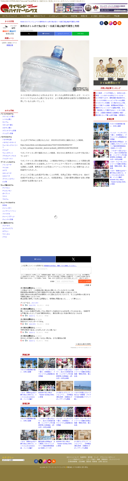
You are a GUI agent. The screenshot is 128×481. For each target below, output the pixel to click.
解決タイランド (39, 16)
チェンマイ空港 (7, 219)
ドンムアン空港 (7, 133)
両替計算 (84, 16)
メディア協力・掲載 (93, 459)
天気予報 (74, 16)
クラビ (4, 237)
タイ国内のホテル (7, 223)
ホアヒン (5, 231)
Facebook (46, 33)
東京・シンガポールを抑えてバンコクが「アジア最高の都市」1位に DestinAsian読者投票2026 (111, 95)
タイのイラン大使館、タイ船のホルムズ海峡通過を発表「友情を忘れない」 (111, 103)
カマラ (4, 170)
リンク (96, 457)
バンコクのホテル (7, 114)
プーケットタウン (8, 179)
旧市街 (4, 205)
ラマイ (4, 196)
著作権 (90, 457)
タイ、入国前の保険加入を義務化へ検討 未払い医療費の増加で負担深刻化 (111, 113)
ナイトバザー (7, 208)
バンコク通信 (25, 16)
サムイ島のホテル (7, 185)
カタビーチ (6, 176)
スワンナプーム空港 (9, 130)
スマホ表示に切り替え (80, 467)
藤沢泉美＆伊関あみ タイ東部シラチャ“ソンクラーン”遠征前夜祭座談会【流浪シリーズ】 (118, 145)
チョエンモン (7, 190)
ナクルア (5, 150)
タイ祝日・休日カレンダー (100, 16)
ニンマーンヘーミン (9, 211)
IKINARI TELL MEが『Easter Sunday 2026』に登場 (46, 395)
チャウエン (6, 188)
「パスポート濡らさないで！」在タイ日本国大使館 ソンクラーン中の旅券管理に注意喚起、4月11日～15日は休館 (64, 374)
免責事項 (83, 457)
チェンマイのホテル (8, 202)
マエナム (5, 199)
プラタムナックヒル (9, 156)
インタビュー (54, 16)
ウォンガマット (7, 153)
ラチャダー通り (7, 125)
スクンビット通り (8, 116)
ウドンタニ (6, 234)
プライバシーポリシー (107, 457)
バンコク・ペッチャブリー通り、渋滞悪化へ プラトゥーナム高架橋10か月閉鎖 (118, 136)
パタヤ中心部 (7, 139)
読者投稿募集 (72, 461)
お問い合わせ (103, 461)
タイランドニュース (9, 16)
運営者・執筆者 (91, 461)
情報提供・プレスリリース (110, 459)
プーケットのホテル (8, 162)
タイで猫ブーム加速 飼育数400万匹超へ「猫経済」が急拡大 (111, 105)
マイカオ (5, 167)
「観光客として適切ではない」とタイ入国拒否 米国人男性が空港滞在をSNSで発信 (111, 110)
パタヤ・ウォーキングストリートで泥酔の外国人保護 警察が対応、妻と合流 (118, 165)
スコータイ (6, 225)
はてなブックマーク (63, 33)
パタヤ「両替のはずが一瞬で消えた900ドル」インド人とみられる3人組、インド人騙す (118, 174)
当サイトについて (73, 457)
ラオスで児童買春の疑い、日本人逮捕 (117, 125)
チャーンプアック (8, 216)
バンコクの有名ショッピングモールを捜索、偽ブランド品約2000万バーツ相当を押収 (111, 100)
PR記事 (117, 16)
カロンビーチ (7, 173)
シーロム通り (7, 119)
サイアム (5, 122)
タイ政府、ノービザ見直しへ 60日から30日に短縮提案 (111, 93)
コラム (64, 16)
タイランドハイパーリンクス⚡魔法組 (59, 467)
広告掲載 (82, 461)
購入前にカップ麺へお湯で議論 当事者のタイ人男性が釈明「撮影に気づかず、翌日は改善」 (111, 115)
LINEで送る (80, 33)
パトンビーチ (7, 165)
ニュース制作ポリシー (75, 459)
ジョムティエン (7, 158)
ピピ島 (4, 181)
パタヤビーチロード (9, 142)
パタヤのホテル (6, 137)
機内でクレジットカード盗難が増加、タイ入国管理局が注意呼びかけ (111, 108)
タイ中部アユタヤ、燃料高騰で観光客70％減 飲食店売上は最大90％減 (111, 98)
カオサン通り (7, 128)
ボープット (6, 193)
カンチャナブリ (7, 228)
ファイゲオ (6, 214)
